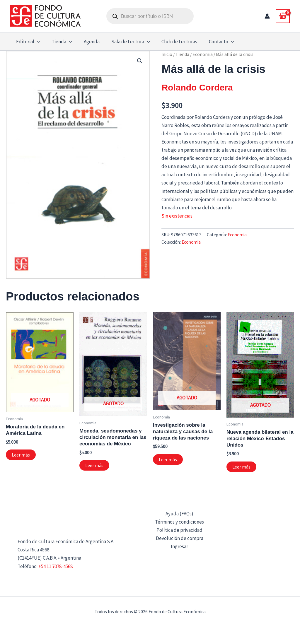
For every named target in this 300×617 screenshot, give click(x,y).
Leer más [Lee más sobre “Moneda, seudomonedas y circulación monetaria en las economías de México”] (94, 465)
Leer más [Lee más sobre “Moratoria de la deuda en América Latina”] (21, 455)
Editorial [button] (27, 41)
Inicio (166, 54)
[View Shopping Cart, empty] (283, 16)
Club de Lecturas (172, 41)
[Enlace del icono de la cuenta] (267, 16)
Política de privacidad (179, 530)
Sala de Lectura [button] (124, 41)
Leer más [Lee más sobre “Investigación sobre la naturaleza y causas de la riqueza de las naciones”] (168, 459)
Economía (191, 242)
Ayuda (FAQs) (179, 513)
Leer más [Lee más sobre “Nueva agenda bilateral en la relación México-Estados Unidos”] (241, 467)
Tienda (182, 54)
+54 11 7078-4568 (55, 566)
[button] (36, 41)
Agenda (88, 41)
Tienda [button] (59, 41)
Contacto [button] (212, 41)
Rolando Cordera (197, 87)
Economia (202, 54)
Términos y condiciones (179, 522)
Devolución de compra (179, 538)
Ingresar (179, 546)
